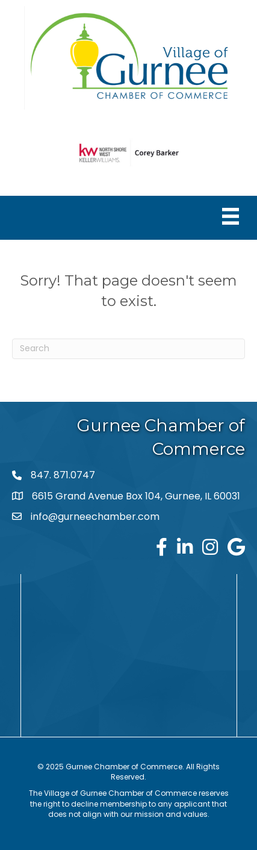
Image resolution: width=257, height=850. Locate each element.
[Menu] (230, 216)
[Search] (128, 349)
